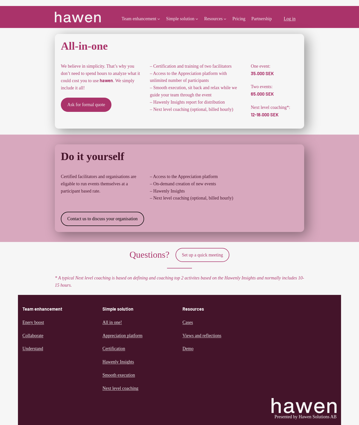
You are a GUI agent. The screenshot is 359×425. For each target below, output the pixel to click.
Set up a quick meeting (202, 254)
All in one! (112, 322)
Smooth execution (118, 375)
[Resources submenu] (225, 18)
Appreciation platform (122, 335)
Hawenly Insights (118, 361)
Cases (187, 322)
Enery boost (33, 322)
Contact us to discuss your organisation (102, 218)
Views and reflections (201, 335)
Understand (32, 348)
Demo (187, 348)
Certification (113, 348)
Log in (290, 18)
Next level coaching (120, 388)
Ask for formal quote (86, 104)
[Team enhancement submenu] (158, 18)
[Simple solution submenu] (196, 18)
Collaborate (32, 335)
